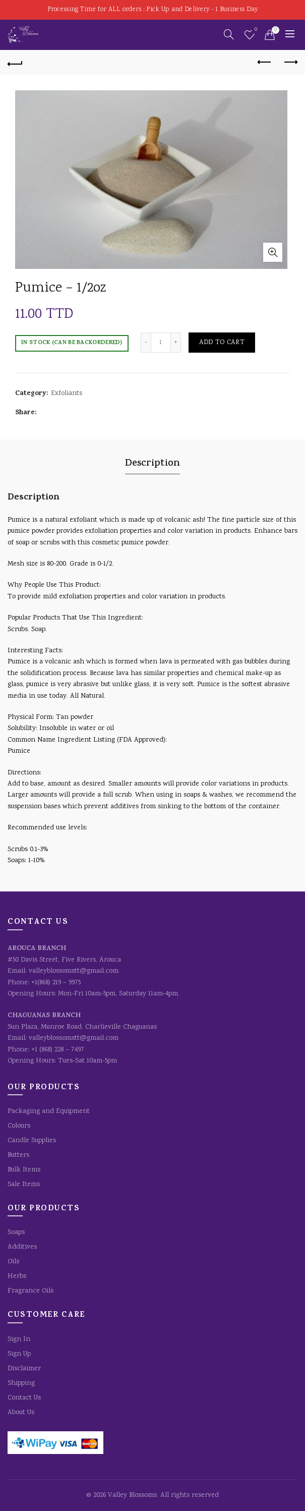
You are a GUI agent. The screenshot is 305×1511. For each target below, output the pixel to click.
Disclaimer (24, 1369)
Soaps (16, 1232)
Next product (290, 62)
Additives (22, 1247)
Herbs (17, 1276)
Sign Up (19, 1354)
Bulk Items (24, 1170)
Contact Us (24, 1398)
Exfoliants (66, 394)
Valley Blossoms (132, 1495)
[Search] (229, 34)
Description (152, 464)
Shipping (21, 1383)
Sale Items (24, 1185)
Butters (18, 1155)
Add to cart (222, 343)
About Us (21, 1413)
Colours (19, 1126)
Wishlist (255, 30)
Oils (13, 1262)
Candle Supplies (32, 1141)
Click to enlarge (272, 252)
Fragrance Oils (30, 1291)
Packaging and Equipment (49, 1111)
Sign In (19, 1339)
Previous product (265, 62)
